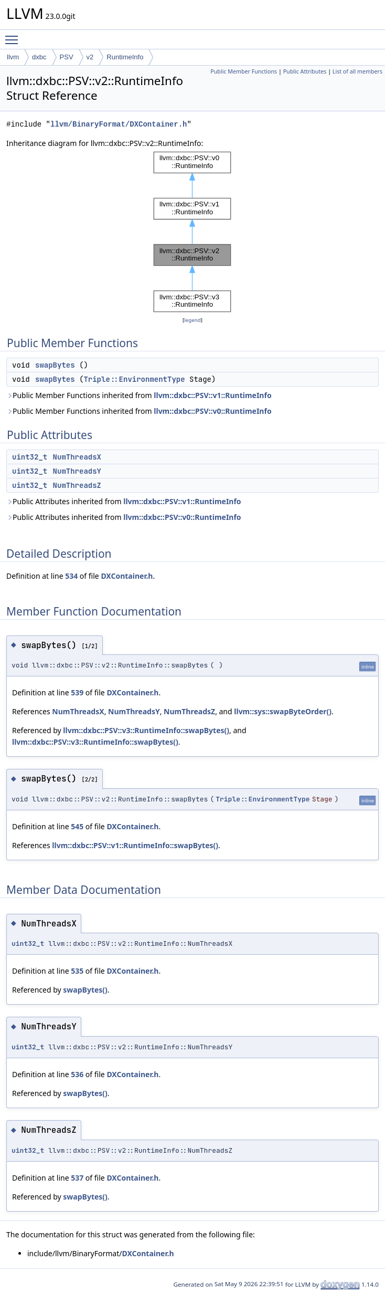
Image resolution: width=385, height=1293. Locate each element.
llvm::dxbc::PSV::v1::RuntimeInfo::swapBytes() (135, 845)
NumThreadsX (77, 457)
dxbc (39, 57)
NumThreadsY (77, 471)
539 (77, 692)
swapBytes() (85, 990)
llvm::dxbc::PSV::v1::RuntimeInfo (212, 395)
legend (192, 320)
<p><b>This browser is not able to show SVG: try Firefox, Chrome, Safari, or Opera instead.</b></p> (192, 232)
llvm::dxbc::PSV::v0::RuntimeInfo (212, 411)
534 (71, 576)
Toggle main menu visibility (14, 35)
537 (77, 1178)
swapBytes (55, 365)
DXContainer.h (127, 576)
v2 (90, 57)
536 (77, 1074)
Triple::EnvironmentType (134, 379)
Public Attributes (305, 71)
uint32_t (29, 457)
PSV (66, 57)
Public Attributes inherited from (123, 501)
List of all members (357, 71)
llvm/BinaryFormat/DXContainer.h (118, 124)
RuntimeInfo (124, 57)
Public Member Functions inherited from (139, 395)
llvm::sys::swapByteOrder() (282, 711)
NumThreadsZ (77, 485)
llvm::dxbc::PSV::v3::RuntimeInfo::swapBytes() (146, 730)
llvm (13, 57)
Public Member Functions (243, 71)
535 (77, 971)
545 (77, 826)
